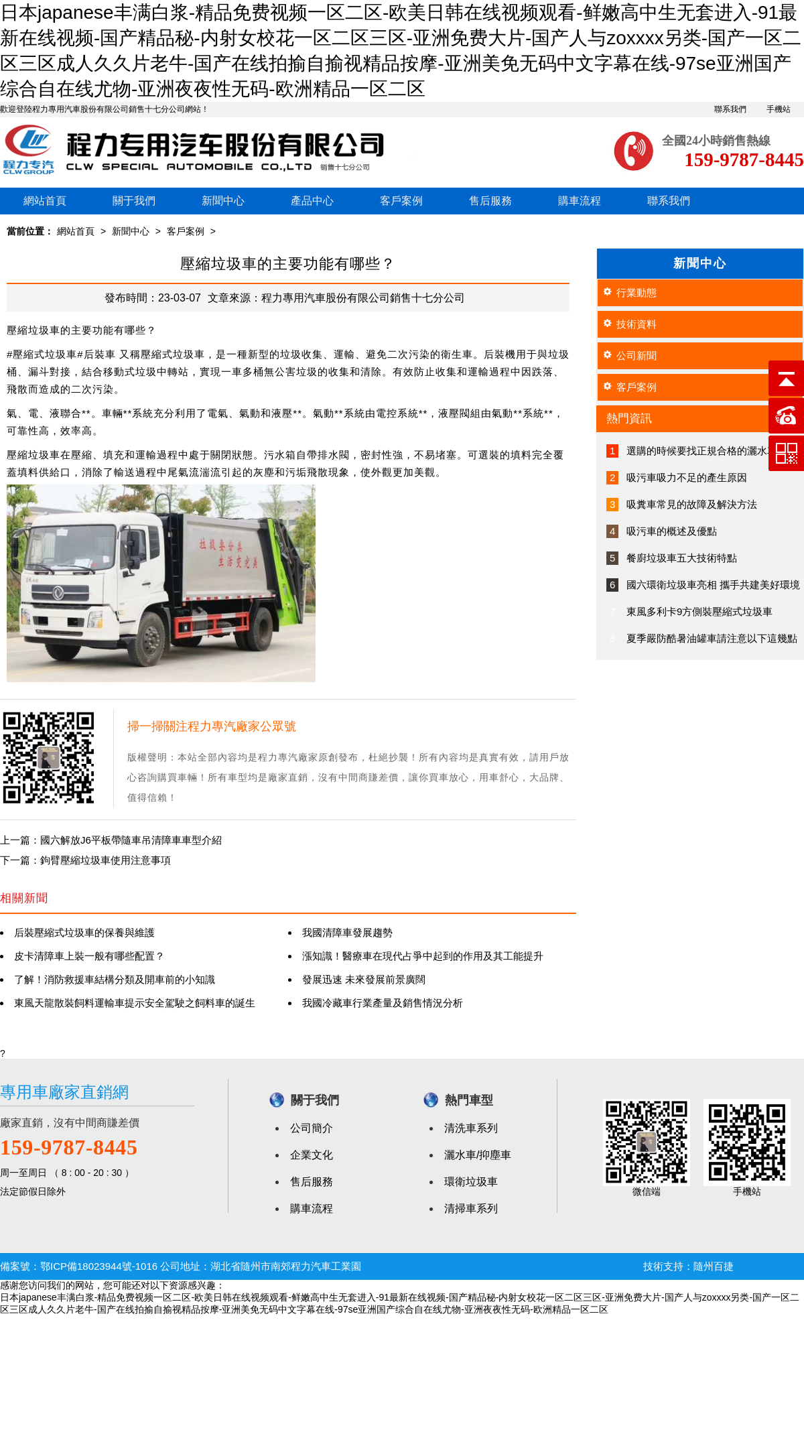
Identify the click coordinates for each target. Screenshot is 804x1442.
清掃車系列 (471, 1208)
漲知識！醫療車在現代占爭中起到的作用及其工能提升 (422, 956)
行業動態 (636, 292)
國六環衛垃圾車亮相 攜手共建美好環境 (713, 584)
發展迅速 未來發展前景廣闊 (363, 979)
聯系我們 (730, 109)
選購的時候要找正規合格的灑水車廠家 (711, 450)
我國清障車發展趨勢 (347, 932)
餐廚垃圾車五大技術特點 (681, 558)
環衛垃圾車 (471, 1181)
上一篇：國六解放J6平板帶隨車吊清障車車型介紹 (111, 840)
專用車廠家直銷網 (64, 1092)
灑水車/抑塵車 (477, 1155)
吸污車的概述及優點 (671, 531)
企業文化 (311, 1155)
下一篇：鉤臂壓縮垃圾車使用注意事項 (85, 860)
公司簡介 (311, 1128)
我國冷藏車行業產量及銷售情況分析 (382, 1002)
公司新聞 (636, 355)
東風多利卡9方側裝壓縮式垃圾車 (699, 611)
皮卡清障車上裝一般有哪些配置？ (89, 956)
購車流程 (579, 200)
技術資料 (636, 324)
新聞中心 (223, 200)
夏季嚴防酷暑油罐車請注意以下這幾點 (711, 638)
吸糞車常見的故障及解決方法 (691, 504)
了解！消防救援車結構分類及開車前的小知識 (114, 979)
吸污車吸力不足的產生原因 (686, 477)
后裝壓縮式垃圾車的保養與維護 (84, 932)
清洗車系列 (471, 1128)
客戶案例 (401, 200)
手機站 (778, 109)
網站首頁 (44, 200)
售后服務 (490, 200)
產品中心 (312, 200)
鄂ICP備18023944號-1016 (98, 1266)
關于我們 (134, 200)
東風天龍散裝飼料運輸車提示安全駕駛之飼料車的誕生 (134, 1002)
